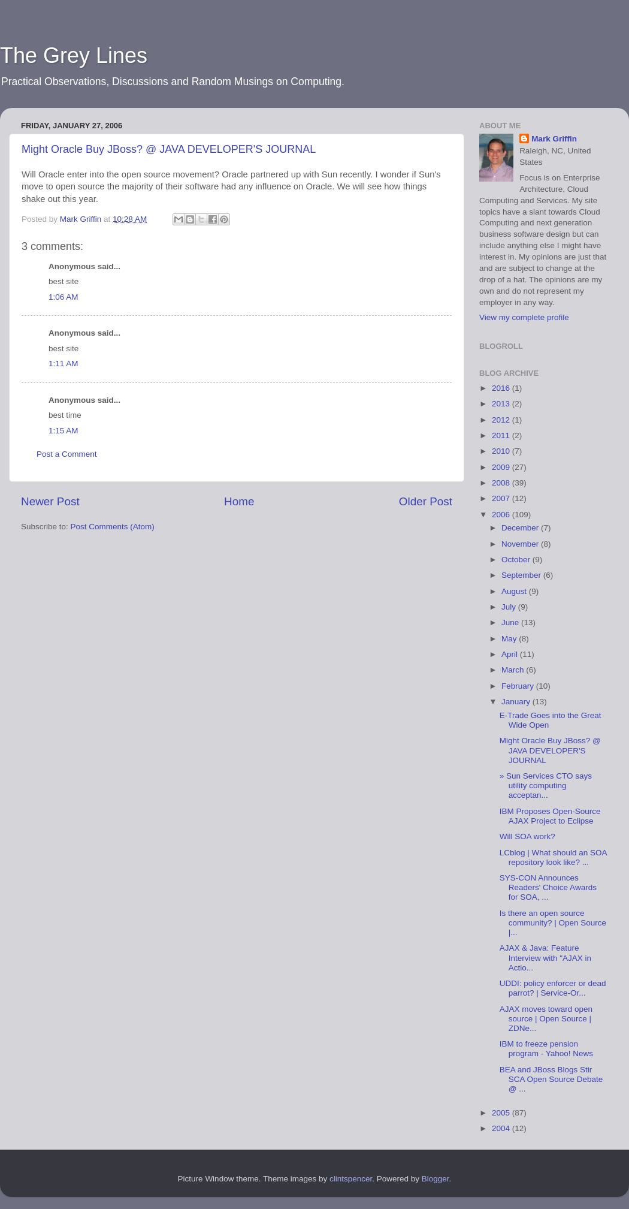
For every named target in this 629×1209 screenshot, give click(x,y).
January (517, 701)
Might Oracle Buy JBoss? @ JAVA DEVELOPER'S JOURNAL (169, 149)
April (510, 654)
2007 (502, 498)
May (510, 638)
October (517, 559)
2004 (502, 1128)
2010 (502, 451)
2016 (502, 388)
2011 (502, 435)
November (521, 543)
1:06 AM (63, 297)
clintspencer (350, 1178)
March (513, 669)
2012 (502, 419)
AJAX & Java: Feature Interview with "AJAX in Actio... (545, 957)
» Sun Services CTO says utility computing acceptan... (546, 785)
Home (239, 501)
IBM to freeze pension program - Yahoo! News (546, 1048)
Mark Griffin (554, 138)
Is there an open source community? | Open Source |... (553, 923)
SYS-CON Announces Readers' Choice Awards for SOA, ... (548, 887)
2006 (502, 514)
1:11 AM (63, 363)
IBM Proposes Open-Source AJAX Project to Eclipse (550, 816)
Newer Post (50, 501)
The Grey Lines (73, 55)
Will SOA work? (527, 836)
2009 (502, 467)
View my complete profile (524, 317)
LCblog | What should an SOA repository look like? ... (553, 857)
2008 (502, 482)
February (518, 686)
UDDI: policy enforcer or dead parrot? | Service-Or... (553, 988)
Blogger (435, 1178)
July (509, 606)
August (515, 591)
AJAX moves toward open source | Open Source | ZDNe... (546, 1019)
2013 (502, 403)
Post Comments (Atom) (113, 526)
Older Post (425, 501)
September (522, 575)
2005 (502, 1112)
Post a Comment (67, 454)
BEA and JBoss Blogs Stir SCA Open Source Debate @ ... (551, 1079)
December (521, 527)
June (511, 622)
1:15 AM (63, 430)
